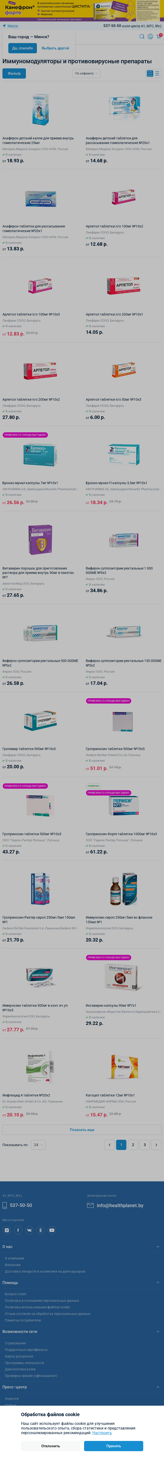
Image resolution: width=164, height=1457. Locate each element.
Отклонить (50, 1446)
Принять (113, 1446)
